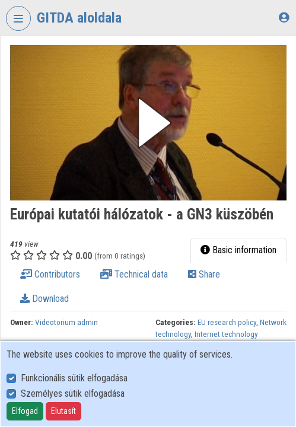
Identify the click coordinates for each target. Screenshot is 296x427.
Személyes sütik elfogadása (73, 393)
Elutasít (63, 411)
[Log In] (284, 17)
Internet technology (226, 334)
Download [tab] (44, 298)
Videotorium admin (66, 322)
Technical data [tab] (134, 274)
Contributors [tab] (50, 274)
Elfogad (25, 411)
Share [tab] (204, 274)
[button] (148, 122)
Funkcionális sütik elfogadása (74, 378)
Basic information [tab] (238, 250)
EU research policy (227, 322)
